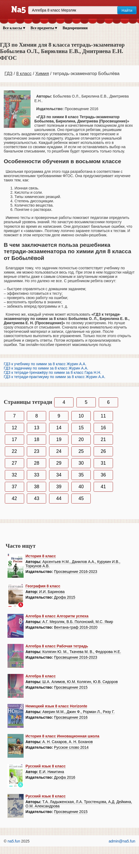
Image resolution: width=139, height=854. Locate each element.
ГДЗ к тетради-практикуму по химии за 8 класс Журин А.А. (54, 377)
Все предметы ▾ (44, 28)
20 (80, 439)
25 (80, 451)
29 (58, 463)
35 (80, 475)
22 (14, 451)
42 (14, 498)
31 (103, 463)
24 (58, 451)
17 (14, 439)
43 (36, 498)
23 (36, 451)
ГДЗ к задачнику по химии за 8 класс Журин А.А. (46, 368)
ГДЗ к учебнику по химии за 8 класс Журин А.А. (45, 364)
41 (103, 486)
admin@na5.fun (122, 841)
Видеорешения (75, 28)
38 (36, 486)
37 (14, 486)
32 (14, 475)
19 (58, 439)
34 (58, 475)
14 (58, 427)
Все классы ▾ (14, 28)
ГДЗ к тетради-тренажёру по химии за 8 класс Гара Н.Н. (52, 372)
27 (14, 463)
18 (36, 439)
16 (103, 427)
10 (80, 416)
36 (103, 475)
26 (103, 451)
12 (14, 427)
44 (58, 498)
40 (80, 486)
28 (36, 463)
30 (80, 463)
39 (58, 486)
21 (103, 439)
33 (36, 475)
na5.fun (14, 841)
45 (80, 498)
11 (103, 416)
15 (80, 427)
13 (36, 427)
